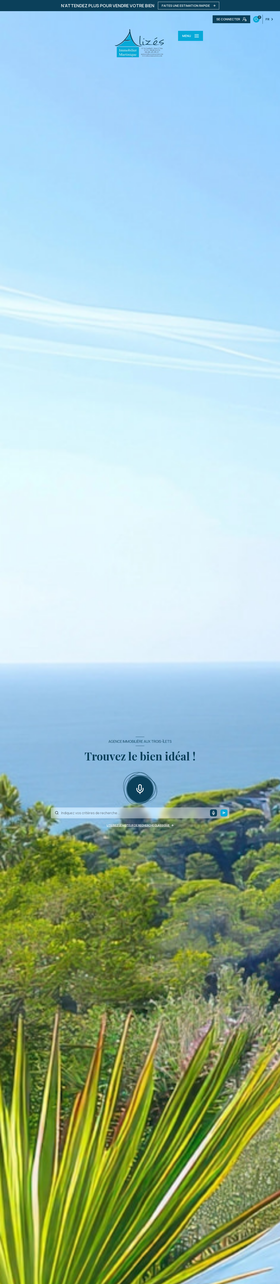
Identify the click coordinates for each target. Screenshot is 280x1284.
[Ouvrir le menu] (190, 36)
